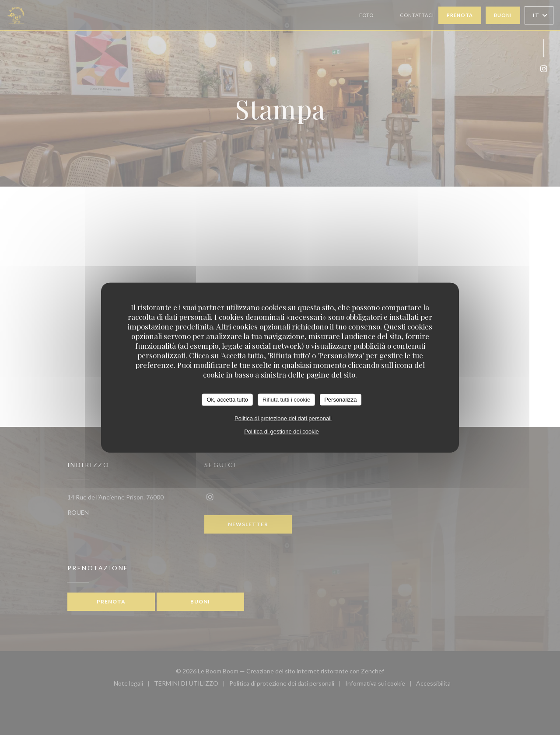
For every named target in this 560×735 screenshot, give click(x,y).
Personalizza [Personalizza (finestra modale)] (340, 399)
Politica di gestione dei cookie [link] (281, 431)
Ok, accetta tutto (227, 399)
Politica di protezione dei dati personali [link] (283, 418)
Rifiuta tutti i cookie (286, 399)
